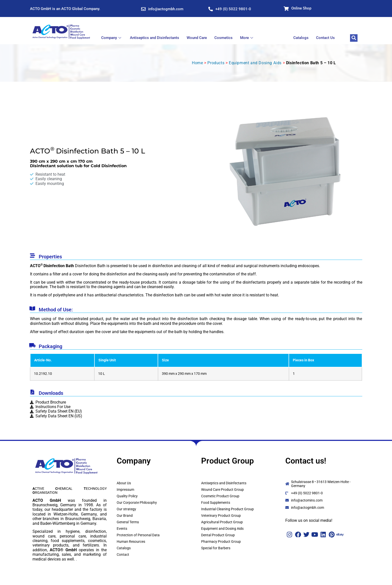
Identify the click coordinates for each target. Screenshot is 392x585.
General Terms (128, 522)
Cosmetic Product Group (220, 496)
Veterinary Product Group (221, 516)
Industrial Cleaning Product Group (227, 509)
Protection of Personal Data (138, 535)
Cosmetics (223, 37)
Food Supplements (215, 503)
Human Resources (131, 542)
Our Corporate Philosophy (137, 503)
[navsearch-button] (354, 38)
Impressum (125, 490)
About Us (124, 483)
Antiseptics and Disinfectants (154, 37)
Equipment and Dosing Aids (255, 62)
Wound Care (197, 37)
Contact (123, 555)
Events (122, 529)
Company (111, 37)
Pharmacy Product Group (221, 542)
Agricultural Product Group (222, 522)
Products (215, 62)
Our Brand (125, 516)
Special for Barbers (215, 548)
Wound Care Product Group (222, 490)
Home (197, 62)
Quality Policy (127, 496)
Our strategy (126, 509)
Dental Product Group (218, 535)
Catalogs (301, 37)
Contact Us (325, 37)
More (247, 37)
